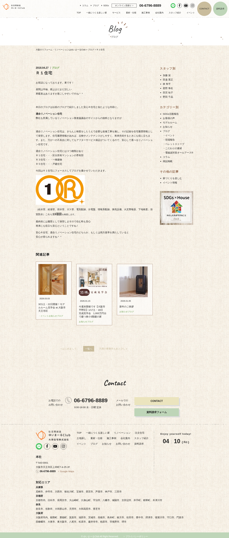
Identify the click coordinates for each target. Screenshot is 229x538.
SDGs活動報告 (171, 114)
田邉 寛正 (168, 79)
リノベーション (122, 430)
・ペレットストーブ (173, 144)
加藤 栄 (167, 75)
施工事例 (146, 12)
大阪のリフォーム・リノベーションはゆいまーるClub (61, 49)
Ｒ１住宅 (44, 73)
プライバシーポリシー (137, 534)
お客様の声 (169, 118)
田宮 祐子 (168, 92)
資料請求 (220, 8)
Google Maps (67, 469)
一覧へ (88, 346)
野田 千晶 (168, 96)
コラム (85, 5)
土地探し (81, 435)
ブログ (96, 5)
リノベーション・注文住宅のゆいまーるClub (13, 6)
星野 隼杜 (168, 88)
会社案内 (159, 12)
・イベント (169, 135)
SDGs (106, 5)
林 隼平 (167, 84)
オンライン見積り (123, 5)
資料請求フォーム (156, 409)
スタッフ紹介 (175, 12)
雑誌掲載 (167, 161)
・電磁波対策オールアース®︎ (178, 152)
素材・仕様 (131, 12)
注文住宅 (139, 430)
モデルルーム (170, 122)
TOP (79, 12)
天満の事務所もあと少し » (113, 346)
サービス (116, 12)
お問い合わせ (123, 441)
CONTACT (204, 8)
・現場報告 (169, 139)
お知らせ (167, 126)
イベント (191, 12)
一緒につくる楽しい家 (96, 12)
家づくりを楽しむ (172, 178)
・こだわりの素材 (172, 148)
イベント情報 (170, 182)
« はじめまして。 (69, 346)
